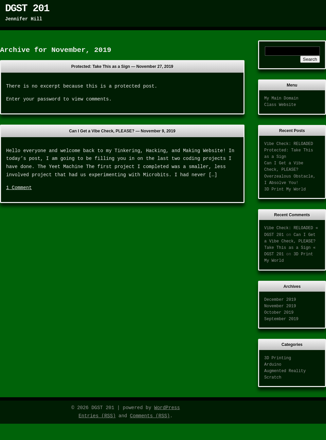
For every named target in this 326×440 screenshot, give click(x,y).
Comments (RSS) (150, 416)
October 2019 (278, 312)
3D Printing (277, 358)
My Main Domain (281, 98)
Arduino (272, 364)
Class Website (280, 105)
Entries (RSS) (96, 416)
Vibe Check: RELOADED (288, 144)
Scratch (272, 377)
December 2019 (280, 299)
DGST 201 (27, 8)
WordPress (167, 407)
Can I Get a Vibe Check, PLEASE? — (122, 131)
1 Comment (19, 187)
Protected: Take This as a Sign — (122, 66)
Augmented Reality (285, 371)
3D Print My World (285, 189)
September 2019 (281, 319)
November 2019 (280, 306)
